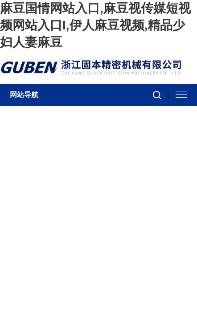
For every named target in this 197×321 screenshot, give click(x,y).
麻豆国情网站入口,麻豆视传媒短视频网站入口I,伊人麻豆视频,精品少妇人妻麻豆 (95, 25)
